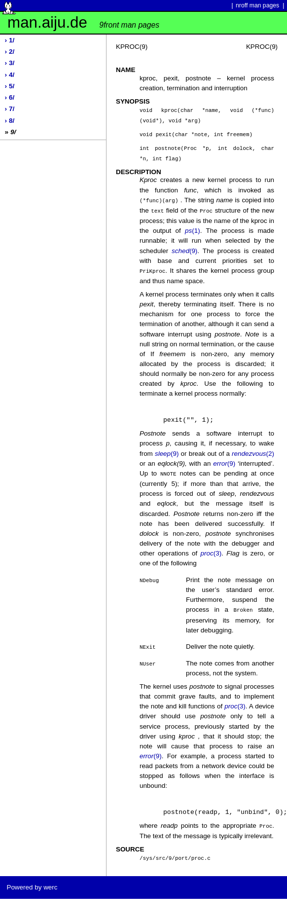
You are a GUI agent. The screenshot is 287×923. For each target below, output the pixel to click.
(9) (184, 247)
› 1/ (10, 40)
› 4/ (10, 74)
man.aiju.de (83, 22)
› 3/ (10, 63)
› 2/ (10, 51)
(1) (192, 227)
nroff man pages (257, 5)
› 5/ (10, 86)
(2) (253, 449)
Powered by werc (31, 881)
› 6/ (10, 97)
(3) (211, 549)
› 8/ (10, 120)
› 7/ (10, 108)
